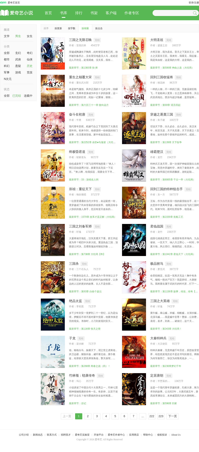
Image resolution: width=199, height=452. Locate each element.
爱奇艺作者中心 (116, 434)
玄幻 (18, 53)
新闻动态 (38, 434)
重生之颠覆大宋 (80, 77)
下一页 (172, 416)
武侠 (18, 59)
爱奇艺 (98, 439)
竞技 (29, 72)
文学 (7, 36)
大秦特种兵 (158, 338)
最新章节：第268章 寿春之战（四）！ (89, 366)
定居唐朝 (156, 375)
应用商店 (134, 434)
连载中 (28, 95)
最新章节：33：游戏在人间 (83, 179)
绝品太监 (75, 301)
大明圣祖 (156, 40)
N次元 (8, 78)
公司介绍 (24, 434)
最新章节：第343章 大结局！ (166, 328)
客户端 (111, 13)
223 (161, 416)
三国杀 (74, 263)
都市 (7, 59)
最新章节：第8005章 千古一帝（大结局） (172, 179)
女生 (29, 36)
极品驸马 (156, 263)
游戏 (18, 72)
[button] (195, 13)
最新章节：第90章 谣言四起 (165, 105)
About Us (176, 434)
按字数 (71, 28)
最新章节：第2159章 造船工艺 (166, 216)
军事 (7, 72)
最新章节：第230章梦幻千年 (165, 366)
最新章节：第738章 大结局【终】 (87, 254)
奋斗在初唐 (77, 114)
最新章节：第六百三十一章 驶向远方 (89, 105)
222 (151, 416)
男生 (18, 36)
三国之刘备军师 (80, 226)
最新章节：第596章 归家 (163, 403)
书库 (63, 13)
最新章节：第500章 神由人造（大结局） (172, 67)
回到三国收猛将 (161, 77)
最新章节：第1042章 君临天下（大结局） (172, 254)
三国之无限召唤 (80, 40)
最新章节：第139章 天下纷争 (166, 142)
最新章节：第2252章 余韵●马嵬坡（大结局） (93, 142)
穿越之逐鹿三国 (161, 114)
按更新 (58, 28)
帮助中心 (148, 434)
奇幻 (29, 53)
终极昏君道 (77, 151)
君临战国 (156, 226)
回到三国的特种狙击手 (166, 189)
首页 (48, 13)
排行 (78, 13)
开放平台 (99, 434)
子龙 (72, 338)
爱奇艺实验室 (82, 434)
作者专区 (131, 13)
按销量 (85, 28)
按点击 (99, 28)
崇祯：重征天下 (80, 189)
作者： (72, 45)
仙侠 (29, 59)
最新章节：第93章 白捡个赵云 (85, 291)
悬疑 (18, 65)
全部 (7, 53)
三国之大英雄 (160, 301)
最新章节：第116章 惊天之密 (85, 328)
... (143, 416)
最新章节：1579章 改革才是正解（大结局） (93, 216)
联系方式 (52, 434)
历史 (29, 65)
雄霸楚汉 (156, 151)
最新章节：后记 (77, 403)
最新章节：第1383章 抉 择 (83, 67)
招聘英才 (66, 434)
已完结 (16, 95)
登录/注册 (194, 2)
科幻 (7, 65)
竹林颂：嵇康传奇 (82, 375)
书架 (94, 13)
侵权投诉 (162, 434)
